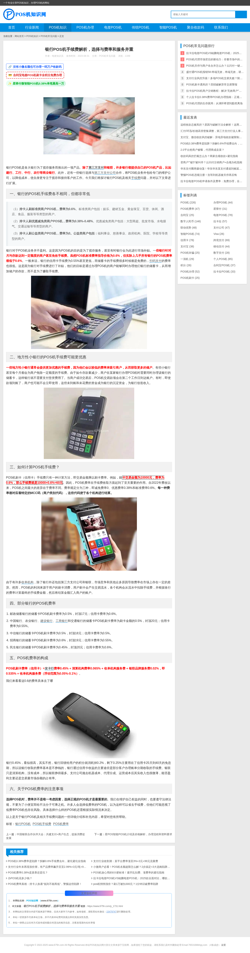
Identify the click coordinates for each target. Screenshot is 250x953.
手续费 (135, 177)
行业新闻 (32, 27)
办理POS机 (222, 202)
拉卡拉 (220, 221)
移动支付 (221, 246)
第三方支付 (96, 167)
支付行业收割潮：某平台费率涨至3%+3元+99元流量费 (125, 861)
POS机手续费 (42, 824)
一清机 (187, 259)
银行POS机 (23, 824)
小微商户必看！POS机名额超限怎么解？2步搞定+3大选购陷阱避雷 (132, 866)
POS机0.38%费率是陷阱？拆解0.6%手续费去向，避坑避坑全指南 (47, 861)
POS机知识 (57, 27)
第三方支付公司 (105, 172)
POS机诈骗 (190, 252)
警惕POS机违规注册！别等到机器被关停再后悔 (209, 174)
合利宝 (187, 215)
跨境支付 (221, 240)
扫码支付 (155, 260)
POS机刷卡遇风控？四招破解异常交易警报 (211, 84)
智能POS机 (168, 27)
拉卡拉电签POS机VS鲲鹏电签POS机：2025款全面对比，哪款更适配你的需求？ (132, 878)
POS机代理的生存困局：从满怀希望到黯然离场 (214, 103)
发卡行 (49, 668)
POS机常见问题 (49, 36)
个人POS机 (222, 259)
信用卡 (187, 240)
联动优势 (189, 227)
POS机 (188, 202)
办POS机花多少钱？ (20, 878)
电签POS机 (113, 27)
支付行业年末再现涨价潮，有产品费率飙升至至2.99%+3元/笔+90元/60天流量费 (47, 866)
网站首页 (19, 36)
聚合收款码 (195, 27)
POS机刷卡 (190, 277)
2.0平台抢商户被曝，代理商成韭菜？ (202, 149)
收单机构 (27, 582)
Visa (218, 233)
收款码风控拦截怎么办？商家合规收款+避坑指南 (209, 156)
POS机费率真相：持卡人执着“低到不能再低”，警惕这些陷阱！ (45, 883)
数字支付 (221, 252)
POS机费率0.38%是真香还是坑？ (28, 872)
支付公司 (221, 227)
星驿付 (220, 208)
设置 (223, 945)
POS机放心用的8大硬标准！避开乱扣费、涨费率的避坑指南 (128, 872)
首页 (11, 27)
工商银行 (62, 620)
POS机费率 (61, 824)
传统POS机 (140, 27)
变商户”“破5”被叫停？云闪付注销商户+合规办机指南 (211, 162)
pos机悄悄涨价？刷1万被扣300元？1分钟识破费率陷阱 (125, 883)
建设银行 (46, 620)
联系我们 (221, 27)
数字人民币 (191, 221)
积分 (186, 265)
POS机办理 (85, 27)
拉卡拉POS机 (224, 271)
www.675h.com (49, 900)
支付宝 (187, 246)
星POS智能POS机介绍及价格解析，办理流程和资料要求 (138, 834)
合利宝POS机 (224, 265)
